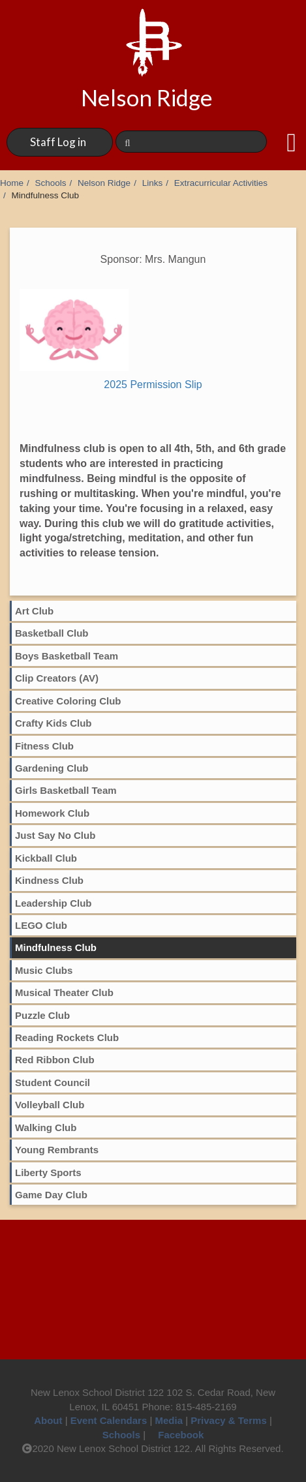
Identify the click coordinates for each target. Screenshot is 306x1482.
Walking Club (45, 1127)
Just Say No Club (55, 835)
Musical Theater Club (64, 992)
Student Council (52, 1082)
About (48, 1420)
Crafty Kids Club (53, 723)
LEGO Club (41, 925)
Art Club (34, 610)
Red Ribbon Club (55, 1059)
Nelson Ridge (104, 183)
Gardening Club (52, 768)
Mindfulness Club (56, 947)
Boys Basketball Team (66, 655)
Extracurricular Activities (221, 183)
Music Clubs (43, 970)
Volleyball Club (49, 1104)
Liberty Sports (48, 1172)
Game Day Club (51, 1194)
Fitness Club (44, 745)
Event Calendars (108, 1420)
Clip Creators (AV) (57, 678)
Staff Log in (58, 142)
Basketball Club (52, 633)
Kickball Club (46, 858)
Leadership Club (53, 903)
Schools (51, 183)
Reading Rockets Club (67, 1037)
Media (169, 1420)
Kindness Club (49, 880)
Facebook (176, 1434)
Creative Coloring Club (68, 700)
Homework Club (52, 813)
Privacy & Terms (228, 1420)
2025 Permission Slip (153, 384)
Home (11, 183)
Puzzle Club (42, 1015)
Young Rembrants (57, 1149)
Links (152, 183)
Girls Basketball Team (66, 790)
